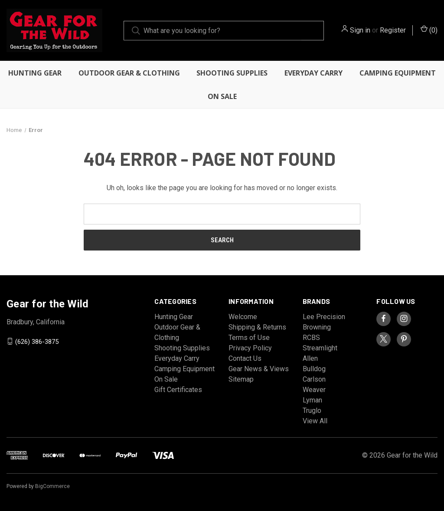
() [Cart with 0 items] (429, 29)
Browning (317, 327)
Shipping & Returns (257, 327)
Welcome (243, 317)
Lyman (312, 400)
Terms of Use (249, 337)
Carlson (314, 379)
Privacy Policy (250, 348)
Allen (310, 358)
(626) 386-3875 (37, 341)
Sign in (360, 30)
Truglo (312, 410)
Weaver (314, 390)
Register (393, 30)
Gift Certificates (178, 390)
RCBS (311, 337)
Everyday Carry (313, 73)
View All (315, 421)
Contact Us (245, 358)
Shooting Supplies (232, 73)
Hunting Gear (35, 73)
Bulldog (314, 369)
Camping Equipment (397, 73)
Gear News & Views (259, 369)
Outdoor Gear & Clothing (129, 73)
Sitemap (241, 379)
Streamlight (320, 348)
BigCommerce (52, 486)
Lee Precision (324, 317)
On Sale (222, 96)
